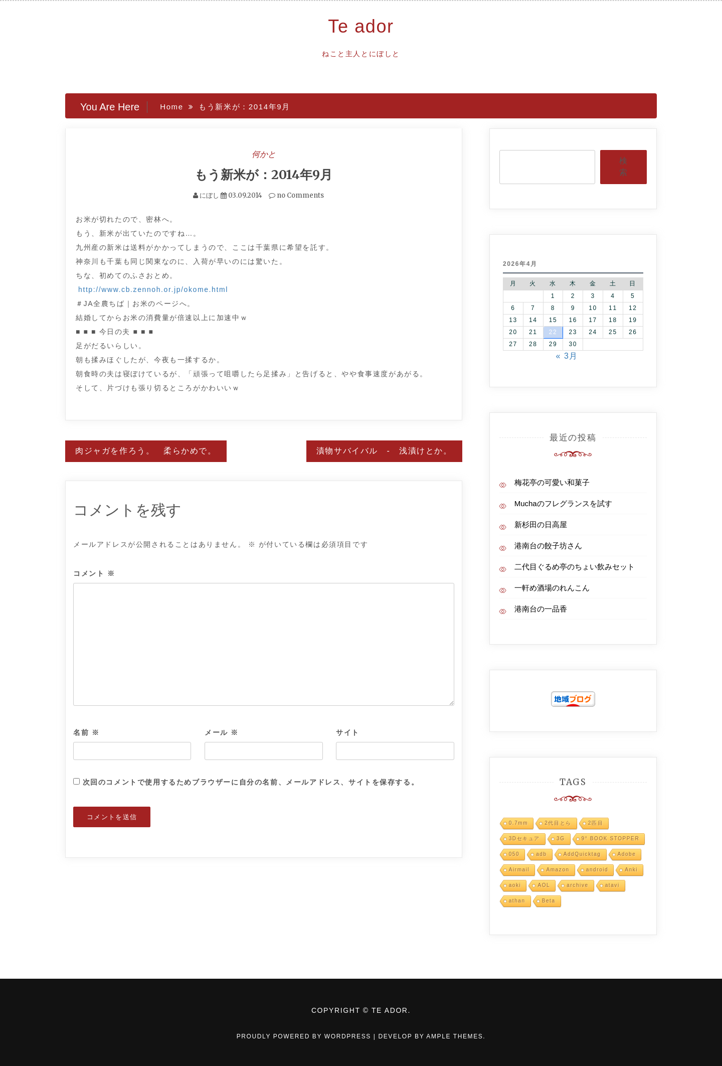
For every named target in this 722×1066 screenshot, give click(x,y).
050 (514, 854)
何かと (264, 154)
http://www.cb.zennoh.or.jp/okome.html (153, 289)
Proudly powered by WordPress (305, 1036)
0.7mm (518, 823)
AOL (543, 885)
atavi (612, 885)
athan (517, 900)
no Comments (296, 195)
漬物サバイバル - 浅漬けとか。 (384, 450)
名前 (86, 732)
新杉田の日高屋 (540, 524)
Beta (549, 900)
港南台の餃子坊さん (548, 545)
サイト (347, 732)
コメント (94, 573)
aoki (515, 885)
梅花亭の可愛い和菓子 (552, 482)
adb (541, 854)
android (597, 869)
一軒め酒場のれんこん (552, 587)
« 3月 (567, 356)
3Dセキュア (524, 838)
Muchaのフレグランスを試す (563, 503)
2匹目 (595, 823)
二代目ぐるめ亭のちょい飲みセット (574, 566)
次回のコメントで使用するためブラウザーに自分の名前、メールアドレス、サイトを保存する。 (251, 782)
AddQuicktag (582, 854)
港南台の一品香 (540, 608)
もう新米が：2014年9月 (263, 175)
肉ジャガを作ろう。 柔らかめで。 (146, 450)
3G (561, 838)
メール (222, 732)
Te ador (361, 26)
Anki (631, 869)
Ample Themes (454, 1036)
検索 (623, 167)
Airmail (519, 869)
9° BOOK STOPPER (611, 838)
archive (577, 885)
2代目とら (558, 823)
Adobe (627, 854)
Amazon (557, 869)
